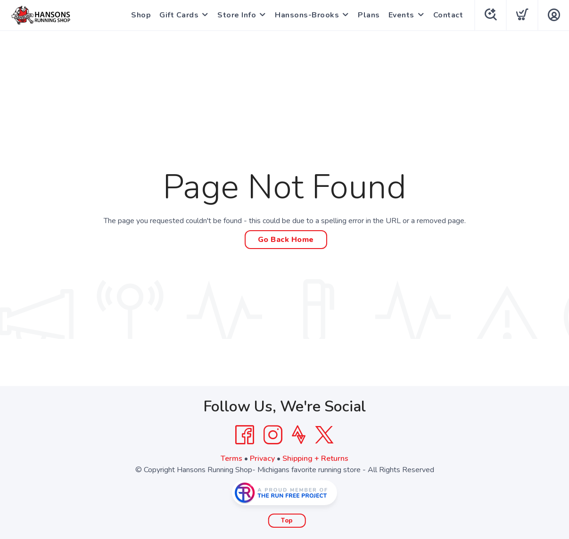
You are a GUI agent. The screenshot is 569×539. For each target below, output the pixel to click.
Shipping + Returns (315, 458)
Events (401, 15)
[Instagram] (273, 435)
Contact (448, 15)
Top (287, 520)
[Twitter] (324, 435)
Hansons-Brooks (307, 15)
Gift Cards (178, 15)
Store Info (236, 15)
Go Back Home (286, 239)
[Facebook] (245, 435)
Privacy (262, 458)
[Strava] (298, 435)
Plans (369, 15)
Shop (141, 15)
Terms (231, 458)
